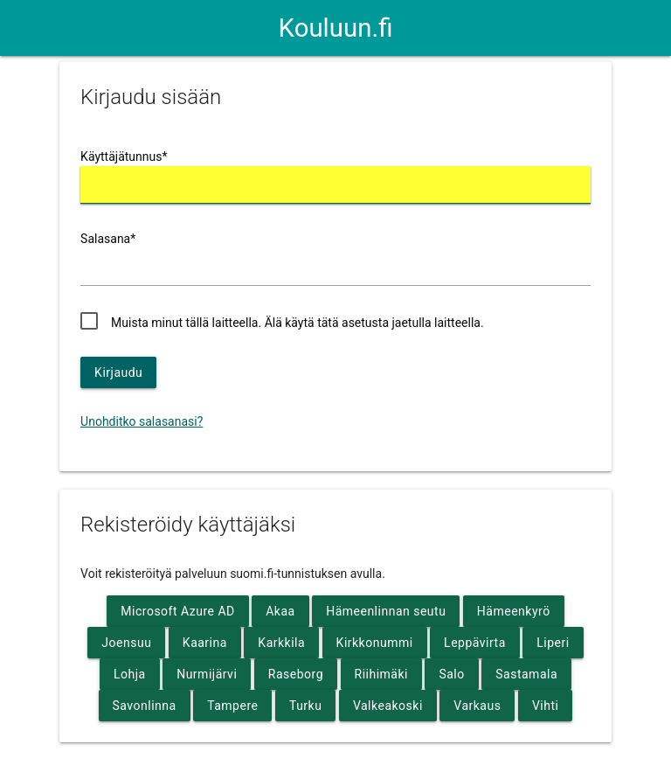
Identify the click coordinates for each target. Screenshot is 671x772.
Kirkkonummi (374, 643)
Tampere (232, 706)
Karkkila (281, 643)
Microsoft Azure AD (177, 611)
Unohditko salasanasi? (141, 421)
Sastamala (526, 674)
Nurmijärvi (206, 674)
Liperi (552, 643)
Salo (451, 674)
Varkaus (477, 706)
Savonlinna (144, 706)
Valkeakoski (388, 706)
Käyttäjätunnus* (123, 156)
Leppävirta (475, 643)
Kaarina (205, 643)
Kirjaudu (118, 372)
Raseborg (295, 674)
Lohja (130, 674)
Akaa (280, 611)
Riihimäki (381, 674)
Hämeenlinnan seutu (386, 611)
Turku (305, 706)
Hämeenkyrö (513, 611)
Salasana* (107, 239)
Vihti (545, 706)
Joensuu (126, 643)
